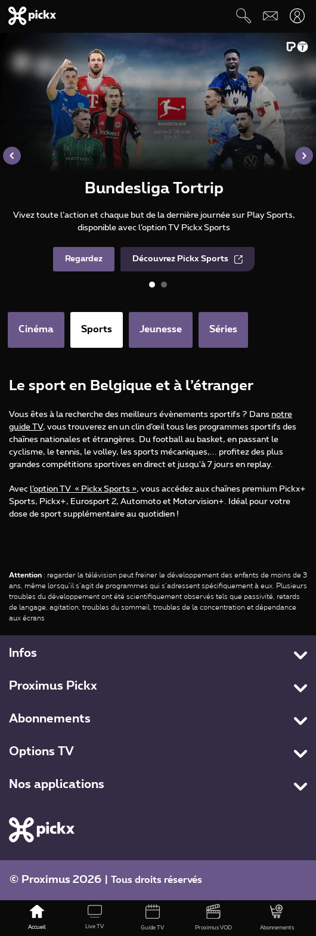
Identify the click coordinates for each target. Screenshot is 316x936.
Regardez (84, 259)
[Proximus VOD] (213, 918)
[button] (12, 156)
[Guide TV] (152, 918)
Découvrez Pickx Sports (187, 259)
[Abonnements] (277, 918)
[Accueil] (37, 918)
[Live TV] (95, 918)
